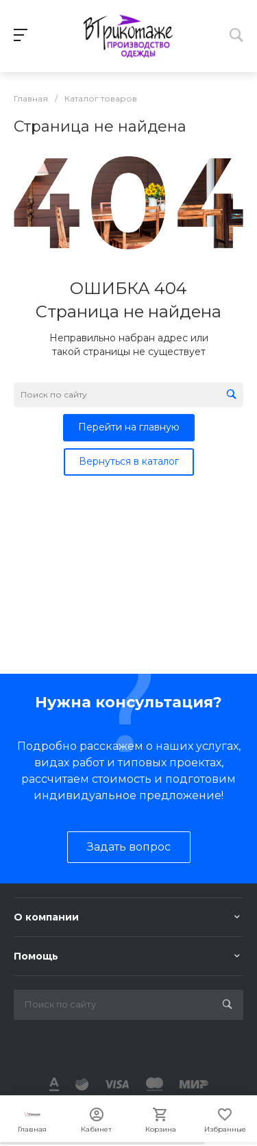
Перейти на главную (129, 427)
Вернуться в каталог (129, 461)
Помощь (36, 956)
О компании (46, 917)
